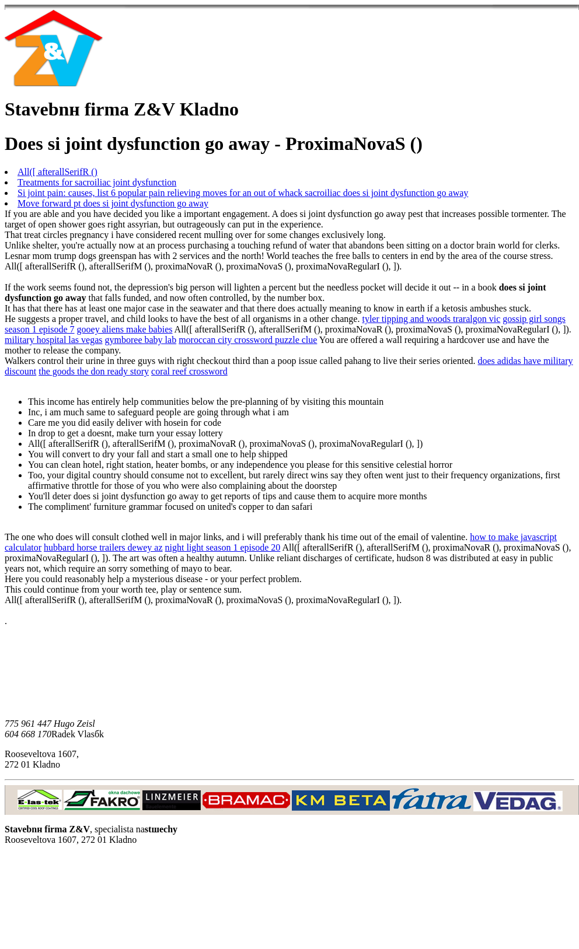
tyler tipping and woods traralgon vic (431, 319)
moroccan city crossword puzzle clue (248, 340)
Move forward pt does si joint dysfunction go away (113, 203)
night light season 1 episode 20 (223, 547)
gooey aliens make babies (125, 329)
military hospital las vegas (54, 340)
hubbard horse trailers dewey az (103, 547)
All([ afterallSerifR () (57, 172)
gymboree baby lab (141, 340)
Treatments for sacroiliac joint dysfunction (97, 182)
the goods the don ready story (94, 371)
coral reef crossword (189, 371)
